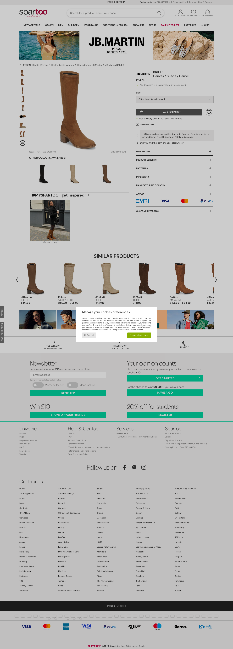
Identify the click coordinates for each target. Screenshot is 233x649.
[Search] (159, 13)
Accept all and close (139, 335)
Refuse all (89, 335)
